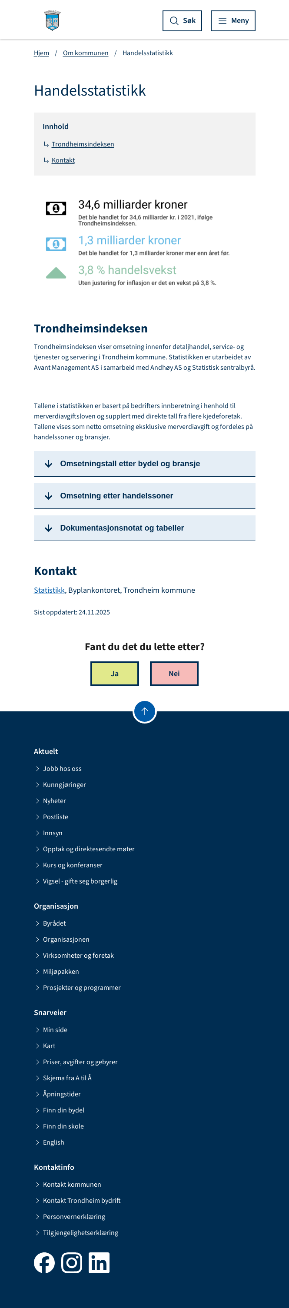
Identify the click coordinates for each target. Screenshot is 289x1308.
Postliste (51, 817)
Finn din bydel (59, 1110)
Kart (44, 1046)
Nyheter (50, 801)
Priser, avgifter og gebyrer (76, 1062)
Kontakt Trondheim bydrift (77, 1200)
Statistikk (49, 590)
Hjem (41, 53)
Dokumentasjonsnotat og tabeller (122, 528)
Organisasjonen (62, 939)
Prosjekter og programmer (77, 988)
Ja (115, 673)
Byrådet (50, 923)
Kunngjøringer (60, 785)
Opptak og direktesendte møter (84, 849)
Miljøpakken (56, 971)
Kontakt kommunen (67, 1184)
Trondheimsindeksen (78, 144)
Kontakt (59, 160)
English (49, 1142)
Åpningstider (57, 1094)
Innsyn (48, 833)
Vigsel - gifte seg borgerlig (75, 881)
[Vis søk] (182, 20)
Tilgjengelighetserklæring (76, 1233)
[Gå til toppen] (145, 711)
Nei (174, 673)
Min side (50, 1030)
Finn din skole (59, 1126)
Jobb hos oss (58, 769)
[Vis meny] (233, 20)
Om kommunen (86, 53)
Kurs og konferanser (68, 865)
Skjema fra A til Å (63, 1078)
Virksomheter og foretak (74, 955)
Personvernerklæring (69, 1217)
